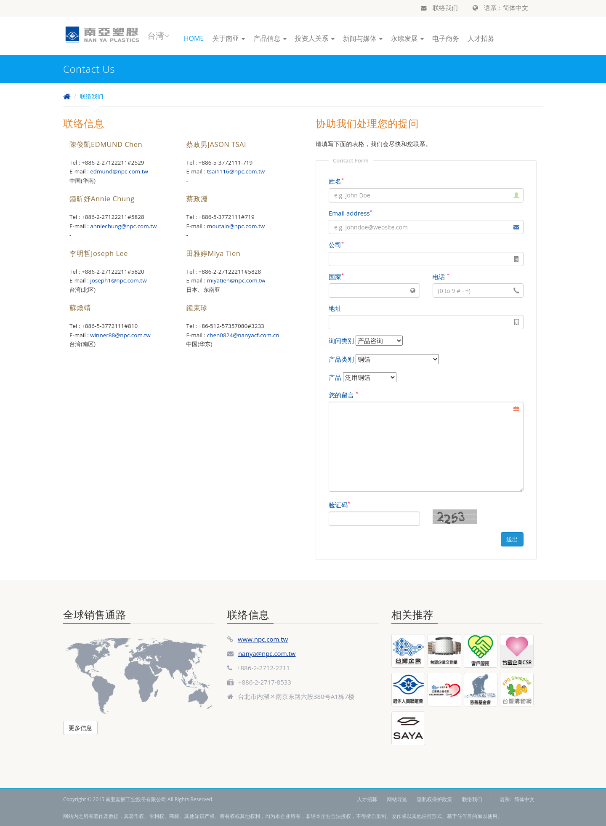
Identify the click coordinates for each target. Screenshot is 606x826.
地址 (335, 308)
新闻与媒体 (363, 38)
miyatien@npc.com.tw (236, 280)
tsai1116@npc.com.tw (236, 171)
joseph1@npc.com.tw (118, 280)
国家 (336, 276)
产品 (335, 377)
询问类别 (341, 340)
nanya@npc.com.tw (267, 653)
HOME (194, 38)
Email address (350, 213)
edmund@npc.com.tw (119, 171)
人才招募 (481, 38)
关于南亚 (228, 38)
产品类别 (341, 359)
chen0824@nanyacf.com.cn (243, 335)
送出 (512, 539)
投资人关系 (315, 38)
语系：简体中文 (500, 7)
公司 (336, 244)
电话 (441, 276)
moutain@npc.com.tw (236, 226)
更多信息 (80, 728)
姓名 (336, 181)
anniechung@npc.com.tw (123, 226)
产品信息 (269, 38)
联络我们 (439, 7)
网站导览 (397, 799)
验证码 (339, 505)
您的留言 (343, 395)
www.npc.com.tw (263, 639)
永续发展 (407, 38)
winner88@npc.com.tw (120, 335)
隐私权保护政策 (434, 799)
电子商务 (445, 38)
